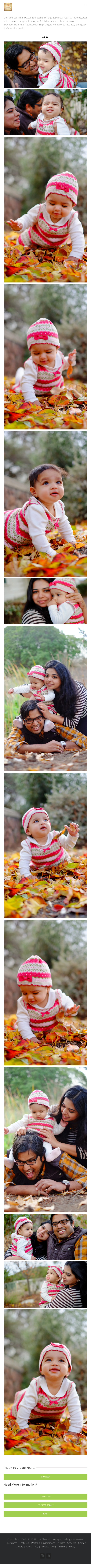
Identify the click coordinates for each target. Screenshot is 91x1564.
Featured (24, 1542)
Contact (82, 1542)
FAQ (36, 1546)
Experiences (11, 1542)
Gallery (19, 1546)
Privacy (71, 1546)
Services (71, 1542)
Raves (29, 1546)
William (61, 1542)
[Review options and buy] (45, 1477)
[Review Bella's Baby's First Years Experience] (45, 1497)
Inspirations (49, 1542)
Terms (62, 1546)
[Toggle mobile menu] (85, 6)
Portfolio (35, 1542)
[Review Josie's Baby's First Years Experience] (45, 1514)
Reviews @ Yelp (48, 1546)
